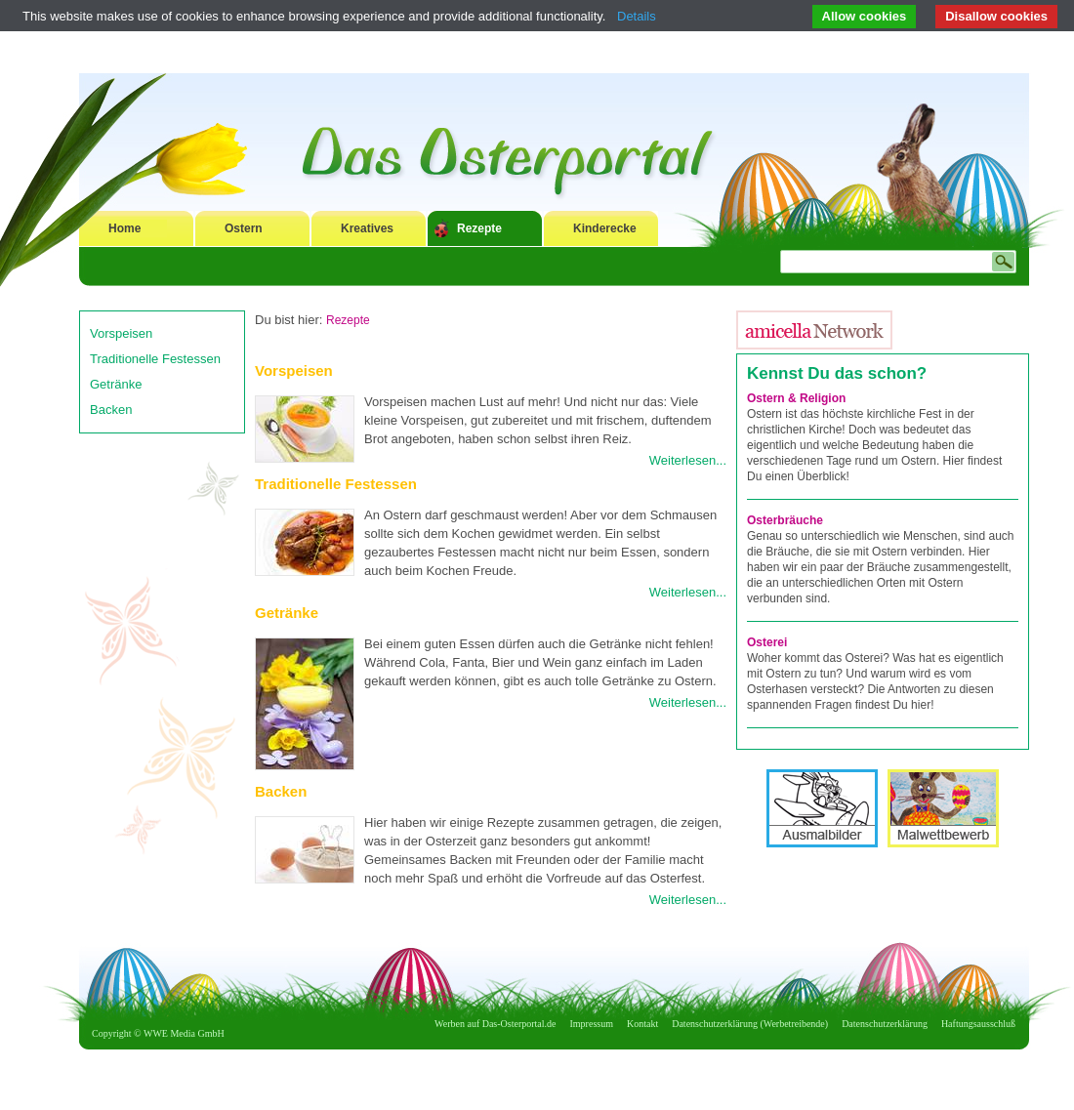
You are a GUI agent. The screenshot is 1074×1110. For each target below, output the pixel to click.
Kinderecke (605, 228)
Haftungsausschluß (978, 1023)
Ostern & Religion (796, 398)
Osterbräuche (785, 520)
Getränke (116, 384)
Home (124, 228)
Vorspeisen (121, 333)
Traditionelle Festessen (155, 358)
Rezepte (479, 228)
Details (636, 16)
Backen (111, 409)
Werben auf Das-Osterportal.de (495, 1023)
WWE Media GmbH (184, 1033)
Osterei (767, 642)
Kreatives (367, 228)
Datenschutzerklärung (885, 1023)
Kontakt (642, 1023)
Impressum (591, 1023)
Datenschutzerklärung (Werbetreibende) (750, 1023)
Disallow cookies (996, 16)
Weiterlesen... (687, 460)
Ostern (244, 228)
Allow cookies (864, 16)
